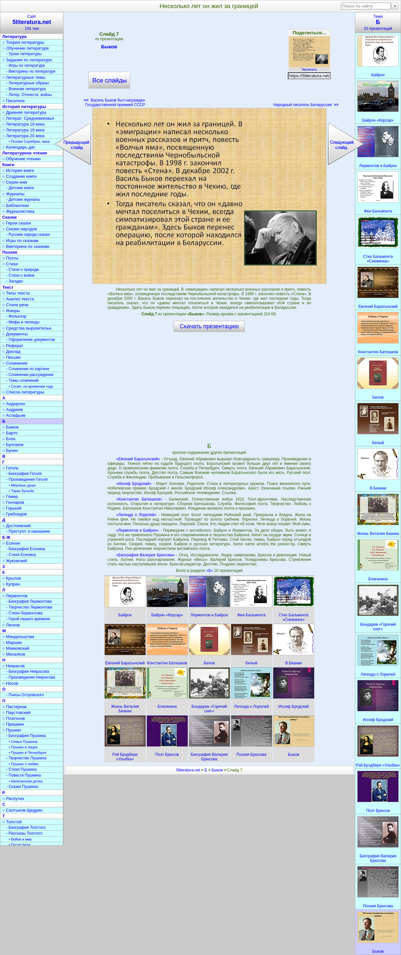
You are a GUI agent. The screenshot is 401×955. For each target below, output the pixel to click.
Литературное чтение (24, 153)
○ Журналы (13, 193)
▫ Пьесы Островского (25, 695)
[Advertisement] (209, 61)
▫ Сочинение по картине (27, 369)
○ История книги (18, 170)
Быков (109, 48)
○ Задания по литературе (27, 59)
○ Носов (10, 683)
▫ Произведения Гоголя (27, 479)
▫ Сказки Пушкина (22, 786)
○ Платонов (13, 718)
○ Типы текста (16, 293)
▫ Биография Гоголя (23, 473)
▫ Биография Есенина (25, 549)
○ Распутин (13, 798)
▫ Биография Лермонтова (29, 601)
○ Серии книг (15, 182)
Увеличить (309, 67)
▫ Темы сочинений (22, 380)
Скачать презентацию (209, 326)
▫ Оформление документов (30, 339)
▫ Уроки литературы (23, 54)
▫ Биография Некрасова (27, 671)
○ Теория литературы (23, 42)
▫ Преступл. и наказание (28, 531)
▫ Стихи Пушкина (21, 769)
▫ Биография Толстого (26, 827)
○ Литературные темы (23, 77)
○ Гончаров (13, 502)
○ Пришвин (13, 724)
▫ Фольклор (16, 316)
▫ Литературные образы (27, 83)
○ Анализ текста (18, 298)
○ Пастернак (14, 706)
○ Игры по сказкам (20, 240)
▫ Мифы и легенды (23, 322)
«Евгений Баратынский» (138, 459)
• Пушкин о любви (23, 764)
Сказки (9, 217)
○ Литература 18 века (23, 124)
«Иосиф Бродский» (133, 483)
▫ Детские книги (20, 188)
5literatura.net (188, 770)
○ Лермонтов (15, 595)
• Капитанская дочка (25, 781)
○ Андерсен (13, 403)
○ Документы (15, 334)
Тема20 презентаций (378, 22)
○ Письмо (11, 357)
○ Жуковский (14, 560)
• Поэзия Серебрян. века (29, 141)
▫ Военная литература (26, 89)
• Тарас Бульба (21, 491)
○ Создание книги (19, 176)
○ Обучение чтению (21, 158)
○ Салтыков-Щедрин (22, 810)
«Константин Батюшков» (139, 499)
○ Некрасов (13, 665)
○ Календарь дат (18, 147)
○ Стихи (10, 263)
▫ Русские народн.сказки (28, 234)
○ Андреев (12, 409)
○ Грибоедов (14, 514)
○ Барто (10, 432)
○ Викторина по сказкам (25, 246)
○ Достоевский (16, 525)
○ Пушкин (11, 730)
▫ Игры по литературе (25, 65)
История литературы (24, 106)
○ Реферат (12, 345)
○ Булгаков (12, 444)
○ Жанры (11, 310)
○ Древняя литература (24, 112)
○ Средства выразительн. (27, 328)
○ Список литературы (23, 392)
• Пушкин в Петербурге (27, 753)
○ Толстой (12, 821)
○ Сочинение (15, 363)
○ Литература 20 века (23, 135)
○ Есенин (11, 543)
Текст (7, 287)
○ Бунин (10, 450)
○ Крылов (11, 578)
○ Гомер (10, 496)
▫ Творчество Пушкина (26, 758)
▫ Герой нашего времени (28, 619)
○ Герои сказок (16, 223)
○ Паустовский (16, 712)
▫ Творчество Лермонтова (29, 607)
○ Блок (9, 438)
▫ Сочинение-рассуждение (29, 374)
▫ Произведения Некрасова (30, 677)
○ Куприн (11, 584)
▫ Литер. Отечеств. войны (29, 94)
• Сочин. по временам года (31, 386)
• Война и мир (20, 839)
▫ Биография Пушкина (26, 735)
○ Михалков (13, 654)
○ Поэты (10, 258)
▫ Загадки (14, 281)
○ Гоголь (10, 467)
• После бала (19, 845)
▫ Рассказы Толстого (24, 833)
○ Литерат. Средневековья (28, 118)
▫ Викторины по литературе (30, 71)
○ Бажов (10, 427)
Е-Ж (6, 537)
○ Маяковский (15, 648)
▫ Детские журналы (23, 199)
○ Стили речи (15, 304)
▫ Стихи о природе (22, 269)
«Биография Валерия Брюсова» (145, 555)
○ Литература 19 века (23, 129)
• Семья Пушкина (23, 741)
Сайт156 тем (31, 22)
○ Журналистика (18, 211)
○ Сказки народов (19, 228)
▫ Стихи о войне (20, 275)
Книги (8, 164)
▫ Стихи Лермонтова (24, 613)
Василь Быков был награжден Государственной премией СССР (114, 102)
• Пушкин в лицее (23, 747)
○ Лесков (11, 625)
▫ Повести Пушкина (23, 775)
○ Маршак (12, 642)
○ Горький (11, 508)
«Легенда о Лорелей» (136, 515)
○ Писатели (13, 100)
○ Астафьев (13, 415)
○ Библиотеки (15, 205)
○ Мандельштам (18, 636)
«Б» (210, 570)
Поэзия (9, 252)
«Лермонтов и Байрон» (137, 530)
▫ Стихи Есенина (21, 554)
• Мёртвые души (22, 485)
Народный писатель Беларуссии (305, 105)
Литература (14, 36)
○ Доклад (11, 351)
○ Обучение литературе (25, 48)
